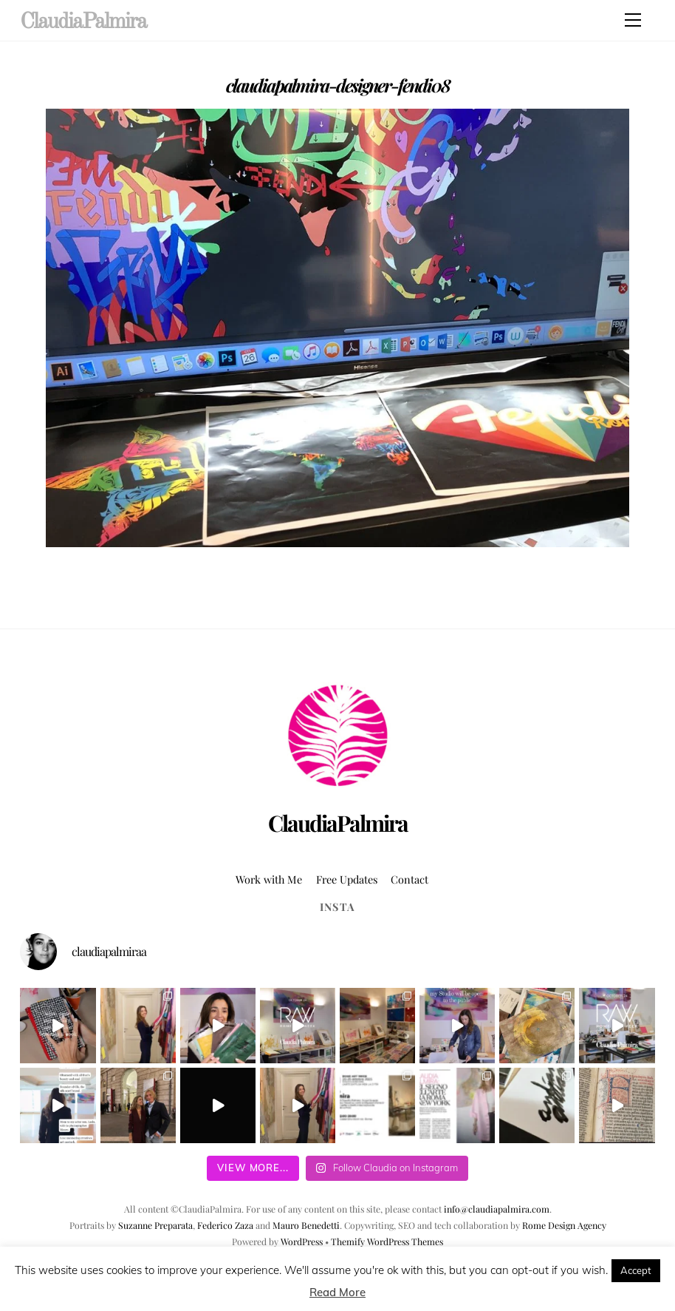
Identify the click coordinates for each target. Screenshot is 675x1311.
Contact (409, 879)
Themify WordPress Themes (387, 1241)
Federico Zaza (225, 1225)
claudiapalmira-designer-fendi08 (338, 85)
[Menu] (633, 20)
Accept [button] (635, 1270)
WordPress (302, 1241)
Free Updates (346, 879)
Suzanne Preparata (155, 1225)
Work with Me (269, 879)
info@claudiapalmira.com (496, 1209)
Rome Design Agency (564, 1225)
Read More (337, 1292)
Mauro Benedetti (306, 1225)
